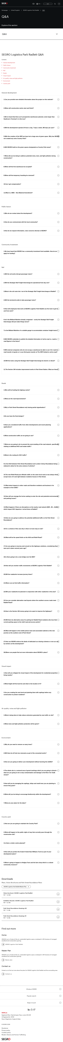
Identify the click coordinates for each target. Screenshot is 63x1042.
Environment (6, 81)
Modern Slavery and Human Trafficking (14, 1034)
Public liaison (6, 65)
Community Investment (9, 68)
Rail (4, 70)
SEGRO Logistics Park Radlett (31, 10)
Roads (5, 73)
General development (9, 62)
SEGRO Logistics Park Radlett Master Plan (15, 886)
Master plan (8, 960)
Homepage (5, 10)
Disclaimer (5, 1028)
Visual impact (7, 75)
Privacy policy (6, 1030)
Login (48, 3)
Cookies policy (6, 1032)
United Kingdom (15, 10)
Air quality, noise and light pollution (12, 78)
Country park (6, 83)
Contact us (8, 974)
